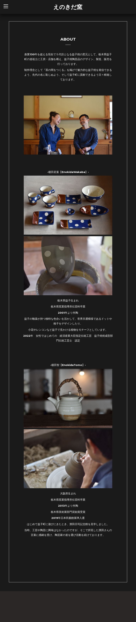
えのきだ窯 (67, 6)
